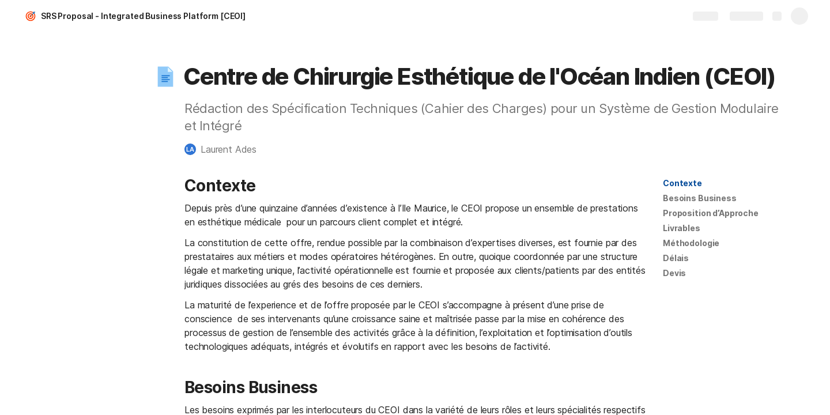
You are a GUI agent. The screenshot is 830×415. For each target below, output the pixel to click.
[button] (165, 76)
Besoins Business (700, 198)
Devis (674, 273)
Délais (676, 258)
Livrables (681, 228)
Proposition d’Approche (711, 213)
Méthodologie (691, 243)
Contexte (682, 183)
